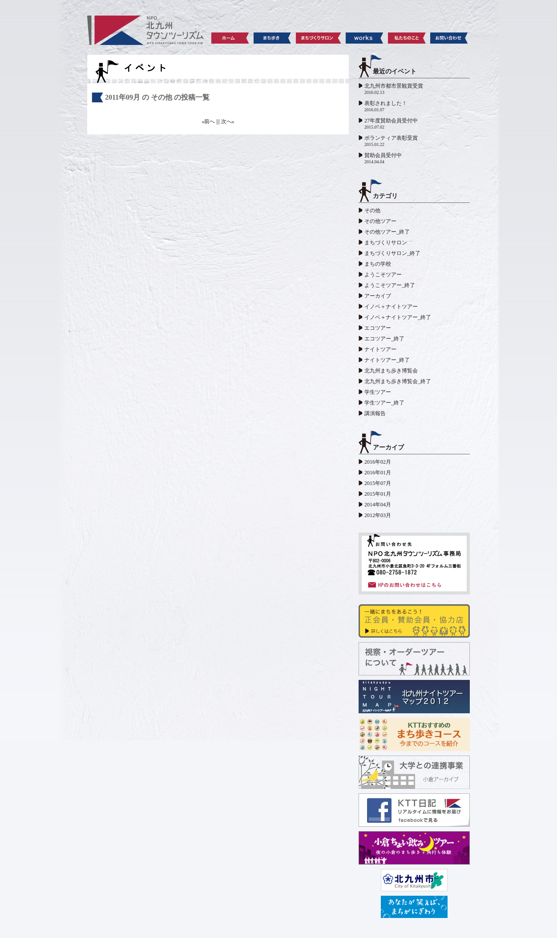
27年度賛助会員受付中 (391, 120)
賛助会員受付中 (383, 155)
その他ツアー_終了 (387, 232)
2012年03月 (377, 515)
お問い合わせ (449, 38)
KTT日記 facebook (414, 810)
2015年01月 (377, 494)
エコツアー (377, 328)
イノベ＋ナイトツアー (391, 306)
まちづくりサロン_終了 (392, 253)
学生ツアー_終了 (384, 403)
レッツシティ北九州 (414, 907)
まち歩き (272, 38)
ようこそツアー (383, 274)
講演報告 (375, 413)
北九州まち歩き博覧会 (391, 371)
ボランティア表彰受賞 (391, 138)
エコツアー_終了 (384, 339)
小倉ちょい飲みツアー (414, 848)
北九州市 (414, 880)
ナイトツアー (380, 349)
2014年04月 (377, 504)
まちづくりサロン (318, 38)
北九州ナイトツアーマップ (414, 696)
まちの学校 (377, 264)
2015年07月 (377, 483)
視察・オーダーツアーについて (414, 658)
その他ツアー (380, 221)
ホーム (230, 38)
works (364, 38)
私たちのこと (407, 38)
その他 (372, 210)
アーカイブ (377, 296)
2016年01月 (377, 472)
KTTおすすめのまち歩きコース (414, 734)
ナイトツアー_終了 (387, 360)
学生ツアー (377, 392)
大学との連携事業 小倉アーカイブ (414, 772)
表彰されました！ (385, 103)
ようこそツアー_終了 (389, 285)
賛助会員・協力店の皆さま (414, 621)
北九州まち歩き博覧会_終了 (397, 381)
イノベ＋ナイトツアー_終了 (397, 317)
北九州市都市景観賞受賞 (393, 86)
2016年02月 (377, 462)
